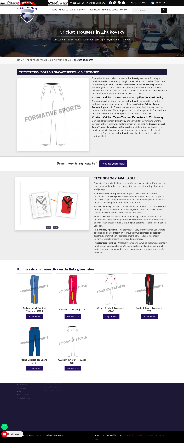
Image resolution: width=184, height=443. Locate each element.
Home (54, 10)
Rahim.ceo (158, 2)
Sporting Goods (110, 10)
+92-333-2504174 (138, 2)
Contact (124, 10)
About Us (63, 10)
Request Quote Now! (113, 163)
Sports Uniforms (78, 10)
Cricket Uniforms (60, 60)
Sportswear (94, 10)
